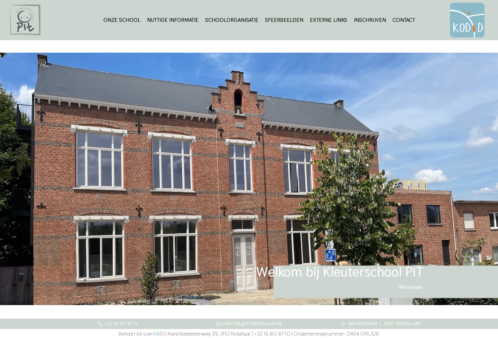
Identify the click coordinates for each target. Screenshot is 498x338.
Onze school (121, 20)
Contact (404, 20)
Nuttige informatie (173, 20)
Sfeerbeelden (284, 20)
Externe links (328, 20)
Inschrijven (370, 20)
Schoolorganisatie (231, 20)
